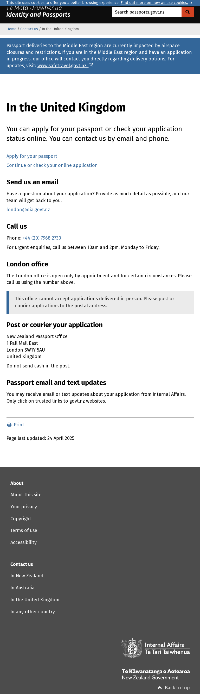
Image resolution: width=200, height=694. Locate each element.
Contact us (29, 29)
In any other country (32, 612)
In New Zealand (26, 576)
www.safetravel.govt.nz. (65, 66)
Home (11, 29)
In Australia (22, 588)
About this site (26, 495)
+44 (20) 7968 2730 (42, 238)
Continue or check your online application (52, 165)
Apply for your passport (32, 156)
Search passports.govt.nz (139, 12)
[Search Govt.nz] (188, 12)
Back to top (174, 688)
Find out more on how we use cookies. (154, 3)
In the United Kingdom (34, 600)
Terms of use (23, 530)
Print (15, 424)
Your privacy (23, 507)
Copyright (20, 519)
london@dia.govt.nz (28, 210)
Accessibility (23, 542)
